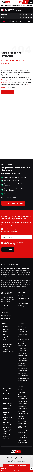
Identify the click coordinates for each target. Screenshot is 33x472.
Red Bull (5, 327)
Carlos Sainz (22, 350)
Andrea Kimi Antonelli (22, 342)
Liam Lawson (22, 373)
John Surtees (22, 440)
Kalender (23, 5)
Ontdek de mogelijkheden (13, 203)
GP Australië (7, 388)
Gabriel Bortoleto (23, 380)
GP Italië (5, 420)
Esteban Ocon (22, 355)
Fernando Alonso (23, 339)
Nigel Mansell (22, 421)
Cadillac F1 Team (8, 352)
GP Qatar (6, 436)
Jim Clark (21, 416)
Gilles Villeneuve (23, 404)
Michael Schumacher (22, 395)
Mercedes (6, 334)
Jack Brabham (22, 437)
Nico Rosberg (22, 390)
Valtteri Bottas (22, 358)
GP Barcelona (7, 403)
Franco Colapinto (23, 378)
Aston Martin (7, 342)
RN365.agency (22, 306)
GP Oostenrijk (7, 406)
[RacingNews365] (16, 451)
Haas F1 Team (7, 344)
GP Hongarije (7, 415)
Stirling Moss (22, 423)
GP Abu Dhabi (7, 439)
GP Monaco (6, 401)
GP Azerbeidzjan (8, 425)
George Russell (22, 332)
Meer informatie (16, 21)
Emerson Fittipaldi (23, 430)
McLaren (6, 329)
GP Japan (6, 393)
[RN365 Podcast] (20, 1)
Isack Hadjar (22, 345)
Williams (5, 349)
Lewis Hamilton (23, 337)
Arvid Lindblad (22, 360)
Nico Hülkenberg (23, 368)
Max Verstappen (16, 5)
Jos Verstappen (23, 413)
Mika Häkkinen (22, 411)
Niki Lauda (21, 418)
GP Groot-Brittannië (6, 409)
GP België (6, 412)
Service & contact (24, 298)
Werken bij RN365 (23, 303)
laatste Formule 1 (10, 268)
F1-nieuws (8, 5)
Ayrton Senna (22, 401)
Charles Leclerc (23, 334)
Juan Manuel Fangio (22, 426)
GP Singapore (7, 427)
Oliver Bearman (23, 375)
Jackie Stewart (22, 408)
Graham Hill (22, 432)
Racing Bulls (6, 346)
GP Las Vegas (7, 434)
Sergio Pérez (22, 353)
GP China (6, 391)
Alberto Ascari (22, 398)
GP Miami (6, 396)
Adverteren (21, 301)
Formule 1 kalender (13, 280)
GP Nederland (7, 417)
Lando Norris (22, 329)
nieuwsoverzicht (6, 82)
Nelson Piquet (22, 435)
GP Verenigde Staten (7, 430)
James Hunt (22, 406)
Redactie (21, 296)
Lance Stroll (22, 365)
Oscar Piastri (22, 348)
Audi (4, 339)
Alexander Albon (23, 370)
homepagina (5, 80)
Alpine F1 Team (7, 337)
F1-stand (29, 5)
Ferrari (5, 332)
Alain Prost (21, 392)
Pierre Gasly (22, 363)
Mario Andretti (22, 442)
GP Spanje (6, 422)
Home (2, 5)
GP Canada (6, 398)
